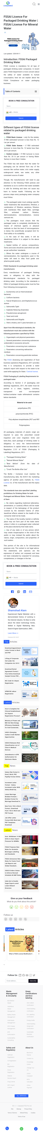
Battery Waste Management (11, 1016)
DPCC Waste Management (11, 1027)
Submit (21, 118)
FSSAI (9, 360)
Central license (32, 372)
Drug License (11, 1081)
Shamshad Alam (17, 610)
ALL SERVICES (21, 1096)
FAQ (12, 1109)
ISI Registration (11, 1060)
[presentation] (4, 964)
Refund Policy (24, 1113)
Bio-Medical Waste (10, 1002)
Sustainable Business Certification (30, 1034)
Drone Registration (10, 1071)
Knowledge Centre (30, 1063)
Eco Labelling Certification (30, 1016)
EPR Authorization (11, 1033)
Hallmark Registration (10, 1056)
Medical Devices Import (11, 1077)
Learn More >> (13, 633)
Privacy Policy (28, 1109)
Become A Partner (30, 1054)
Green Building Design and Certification (31, 1026)
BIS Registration (10, 1065)
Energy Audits (31, 1020)
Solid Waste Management (11, 1022)
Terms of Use (21, 1116)
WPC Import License (11, 1086)
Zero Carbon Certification (30, 1004)
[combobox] (10, 112)
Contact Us (30, 1058)
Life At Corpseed (29, 1075)
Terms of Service (12, 1113)
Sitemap (19, 1109)
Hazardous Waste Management (11, 1009)
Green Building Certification (31, 1010)
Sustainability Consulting (11, 1039)
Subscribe (33, 981)
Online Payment (29, 1086)
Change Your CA (30, 1069)
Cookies (33, 1113)
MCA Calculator (30, 1081)
